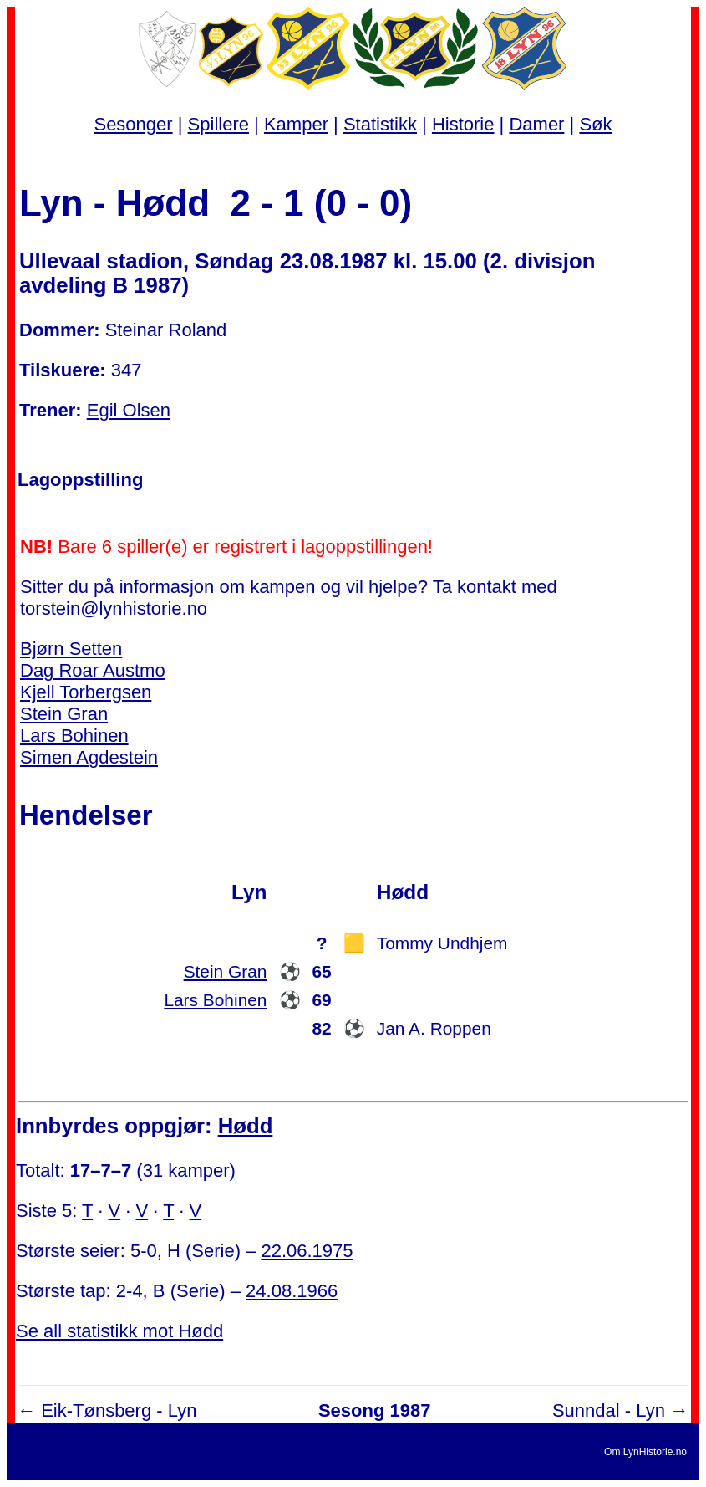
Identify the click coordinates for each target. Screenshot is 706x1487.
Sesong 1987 (374, 1410)
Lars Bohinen (74, 735)
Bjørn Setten (71, 648)
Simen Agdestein (89, 757)
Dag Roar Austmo (92, 670)
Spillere (218, 124)
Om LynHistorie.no (645, 1452)
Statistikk (380, 124)
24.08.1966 (292, 1290)
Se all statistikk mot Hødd (119, 1331)
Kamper (296, 124)
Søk (595, 124)
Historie (463, 124)
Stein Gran (64, 713)
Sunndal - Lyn (608, 1410)
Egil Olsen (128, 410)
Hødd (245, 1125)
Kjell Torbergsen (85, 692)
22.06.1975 (307, 1250)
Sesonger (133, 124)
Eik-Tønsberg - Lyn (118, 1410)
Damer (536, 124)
